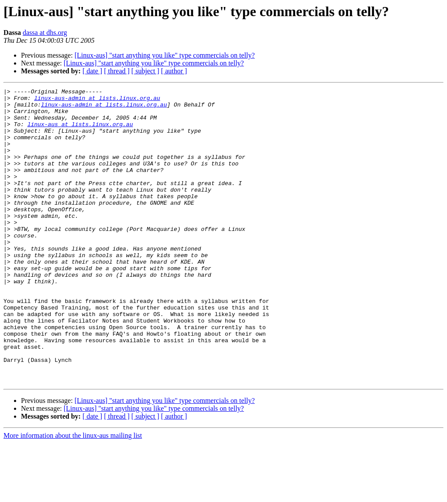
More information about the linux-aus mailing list (72, 494)
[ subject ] (145, 71)
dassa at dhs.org (45, 32)
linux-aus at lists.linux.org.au (80, 132)
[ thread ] (117, 71)
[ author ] (174, 71)
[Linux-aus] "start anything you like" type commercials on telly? (165, 55)
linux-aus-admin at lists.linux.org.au (97, 100)
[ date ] (92, 71)
